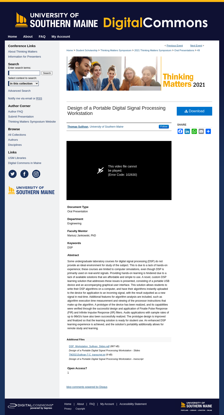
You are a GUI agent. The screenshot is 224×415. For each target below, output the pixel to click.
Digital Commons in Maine (24, 163)
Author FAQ (15, 111)
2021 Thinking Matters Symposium (153, 50)
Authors (13, 139)
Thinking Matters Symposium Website (32, 121)
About (81, 404)
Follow (163, 126)
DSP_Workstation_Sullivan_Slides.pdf (89, 346)
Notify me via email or (25, 98)
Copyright (80, 409)
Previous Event (175, 45)
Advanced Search (19, 90)
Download (195, 111)
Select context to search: (22, 78)
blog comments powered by (86, 387)
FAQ (92, 404)
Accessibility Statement (133, 404)
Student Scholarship (87, 50)
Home (69, 50)
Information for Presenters (24, 56)
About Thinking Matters (22, 51)
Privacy (68, 409)
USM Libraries (17, 158)
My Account (107, 404)
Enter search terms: (19, 67)
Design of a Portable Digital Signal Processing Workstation (116, 110)
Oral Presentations (184, 50)
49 (198, 50)
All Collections (17, 134)
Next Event (196, 45)
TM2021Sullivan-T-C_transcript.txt (87, 354)
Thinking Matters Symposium (116, 50)
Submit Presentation (21, 116)
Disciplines (15, 144)
